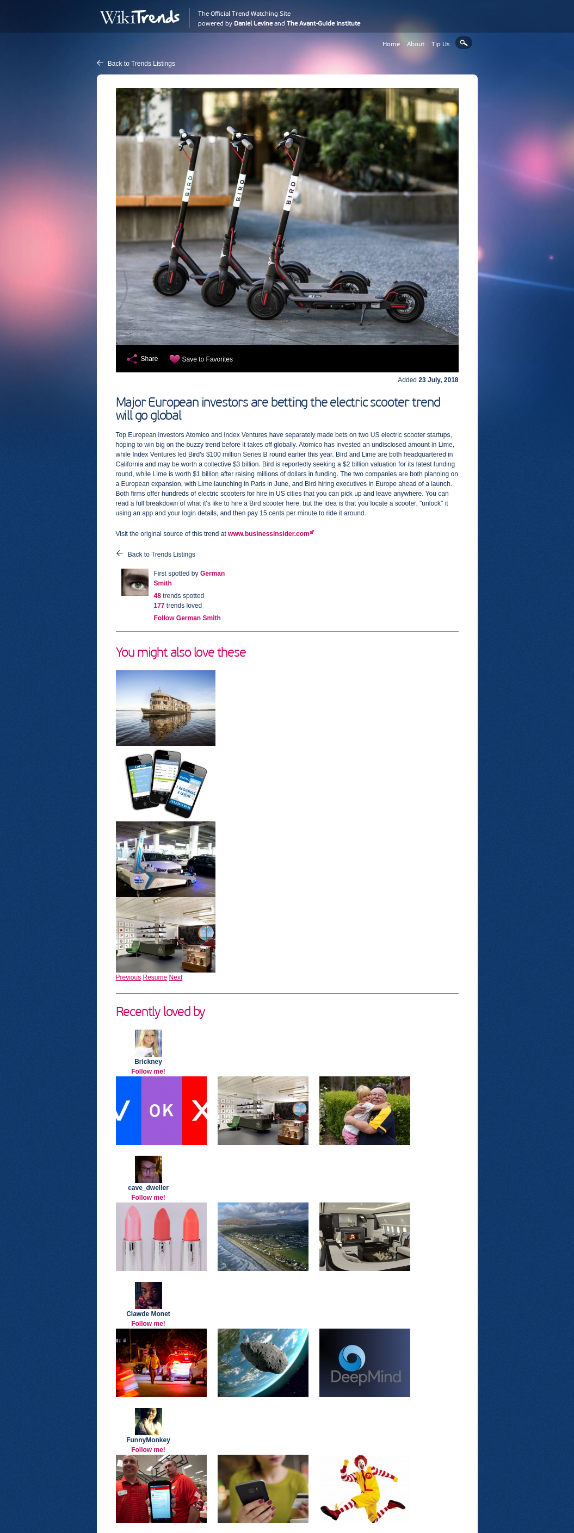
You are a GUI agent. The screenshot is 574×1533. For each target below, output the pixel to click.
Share (149, 359)
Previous (128, 977)
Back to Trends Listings (141, 63)
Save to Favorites (207, 359)
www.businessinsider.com (269, 534)
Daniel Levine (253, 23)
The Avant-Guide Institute (323, 23)
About (415, 44)
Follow (187, 618)
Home (391, 44)
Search (463, 42)
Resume (155, 977)
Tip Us (440, 44)
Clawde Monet (148, 1314)
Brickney (148, 1061)
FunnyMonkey (148, 1440)
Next (176, 977)
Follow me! (148, 1071)
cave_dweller (148, 1188)
